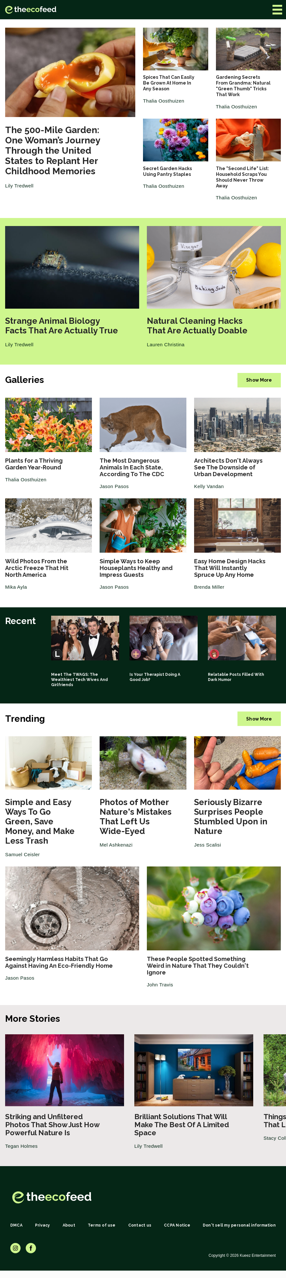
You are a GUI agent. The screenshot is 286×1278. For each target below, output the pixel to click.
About (69, 1225)
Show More (259, 380)
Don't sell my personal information (239, 1225)
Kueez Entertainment (258, 1255)
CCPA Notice (177, 1225)
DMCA (16, 1225)
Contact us (139, 1225)
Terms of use (102, 1225)
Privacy (42, 1225)
